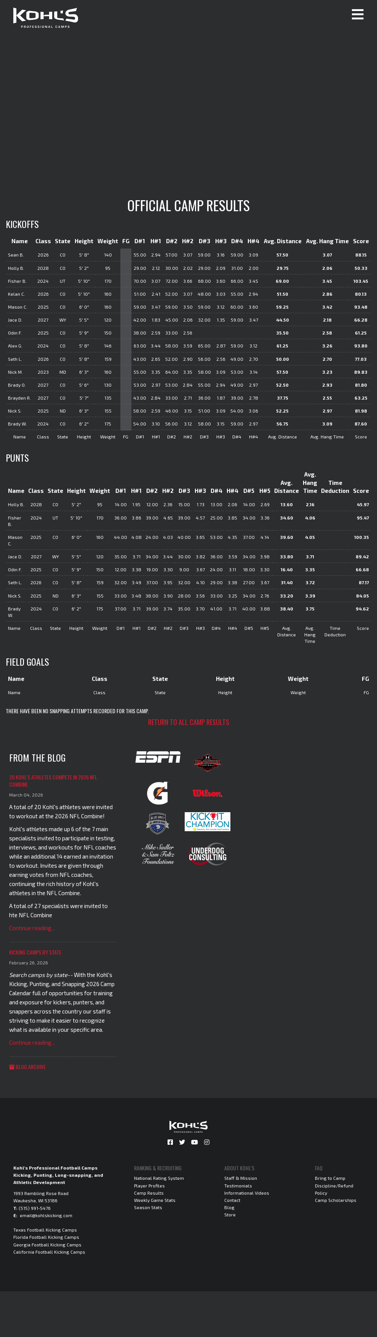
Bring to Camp (330, 1178)
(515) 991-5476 (35, 1208)
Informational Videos (246, 1192)
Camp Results (149, 1192)
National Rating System (159, 1178)
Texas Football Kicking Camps (45, 1229)
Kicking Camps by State (35, 952)
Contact (232, 1200)
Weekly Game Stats (155, 1200)
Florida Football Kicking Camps (46, 1237)
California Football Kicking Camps (49, 1251)
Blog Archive (27, 1067)
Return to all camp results (188, 722)
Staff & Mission (240, 1178)
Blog (229, 1207)
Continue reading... (32, 927)
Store (230, 1214)
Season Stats (148, 1207)
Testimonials (238, 1185)
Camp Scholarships (335, 1200)
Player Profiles (149, 1185)
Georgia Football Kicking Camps (47, 1244)
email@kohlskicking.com (46, 1215)
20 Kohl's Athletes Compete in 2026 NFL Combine (53, 781)
